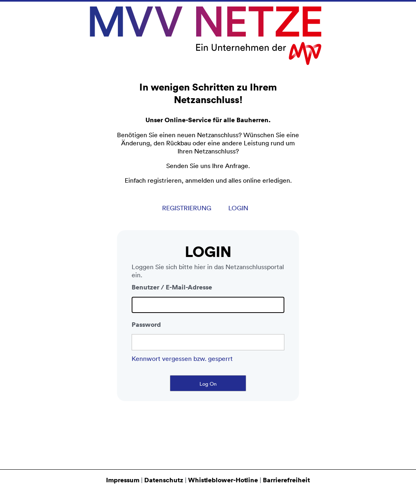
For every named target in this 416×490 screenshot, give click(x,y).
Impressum (122, 479)
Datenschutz (163, 479)
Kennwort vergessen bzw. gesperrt (182, 361)
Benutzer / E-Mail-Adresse (172, 289)
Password (146, 327)
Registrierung (186, 211)
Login (238, 211)
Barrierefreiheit (286, 479)
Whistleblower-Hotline (223, 479)
